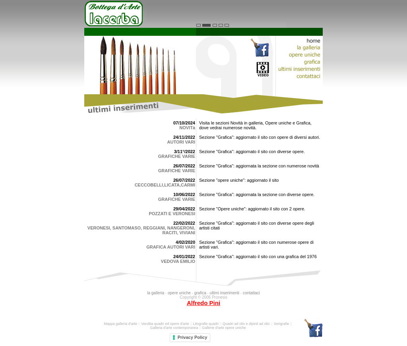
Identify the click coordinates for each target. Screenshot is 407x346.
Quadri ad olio (234, 324)
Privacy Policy (192, 337)
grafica (200, 293)
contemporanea (185, 328)
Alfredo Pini (203, 302)
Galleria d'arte (161, 328)
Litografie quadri (206, 324)
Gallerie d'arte (213, 328)
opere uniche (179, 293)
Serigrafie (281, 324)
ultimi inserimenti (225, 293)
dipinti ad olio (259, 324)
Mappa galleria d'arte (120, 324)
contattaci (251, 293)
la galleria (155, 293)
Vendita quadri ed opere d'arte (165, 324)
